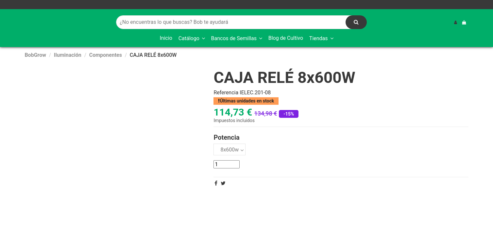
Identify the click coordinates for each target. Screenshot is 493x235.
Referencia (225, 93)
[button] (191, 38)
